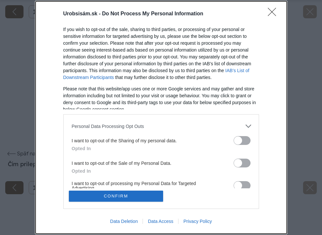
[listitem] (161, 126)
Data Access (160, 221)
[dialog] (161, 117)
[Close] (274, 14)
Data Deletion (124, 221)
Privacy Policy (197, 221)
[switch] (242, 140)
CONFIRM (116, 196)
